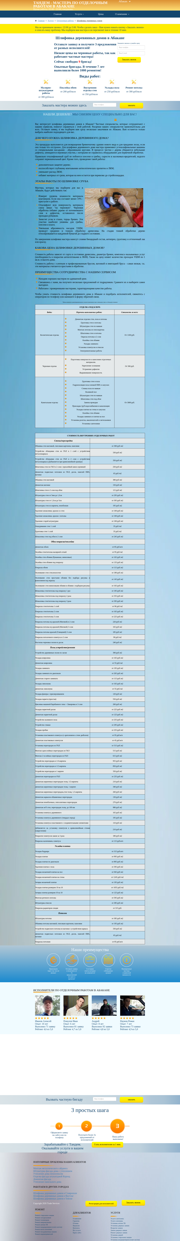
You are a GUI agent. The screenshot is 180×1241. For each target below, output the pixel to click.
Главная (57, 14)
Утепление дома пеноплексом (48, 1173)
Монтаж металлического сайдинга (50, 1168)
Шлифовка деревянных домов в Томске (52, 1198)
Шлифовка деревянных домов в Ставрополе (55, 1193)
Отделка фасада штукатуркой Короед (51, 1176)
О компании (122, 14)
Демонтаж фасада (42, 1179)
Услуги (79, 14)
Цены (101, 14)
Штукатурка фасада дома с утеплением (52, 1171)
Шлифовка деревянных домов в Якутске (53, 1196)
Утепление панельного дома (47, 1182)
